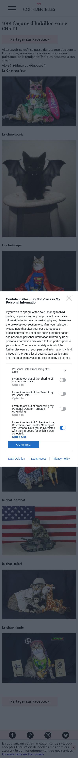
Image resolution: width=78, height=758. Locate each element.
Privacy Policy (61, 458)
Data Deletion (16, 458)
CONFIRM (23, 444)
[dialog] (39, 379)
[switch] (63, 380)
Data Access (38, 458)
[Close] (70, 299)
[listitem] (39, 370)
